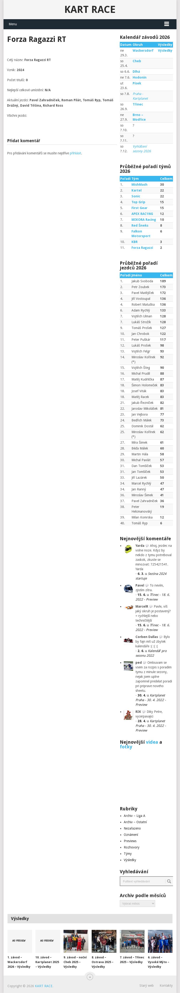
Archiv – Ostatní (135, 822)
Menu (13, 24)
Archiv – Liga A (134, 816)
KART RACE (90, 9)
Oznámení (131, 835)
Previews (130, 841)
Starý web (146, 985)
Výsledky (165, 50)
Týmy (128, 853)
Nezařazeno (132, 828)
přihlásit (75, 153)
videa (152, 742)
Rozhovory (131, 847)
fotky (126, 747)
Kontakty (166, 985)
